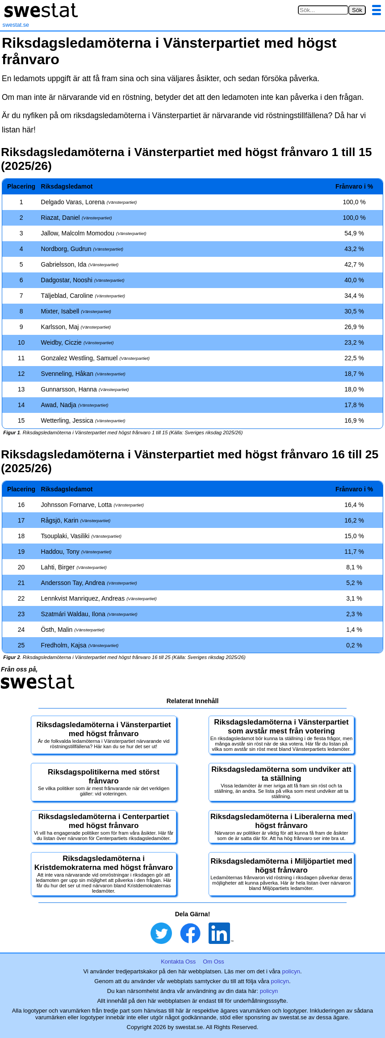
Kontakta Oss (178, 961)
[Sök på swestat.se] (323, 10)
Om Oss (213, 961)
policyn (291, 971)
